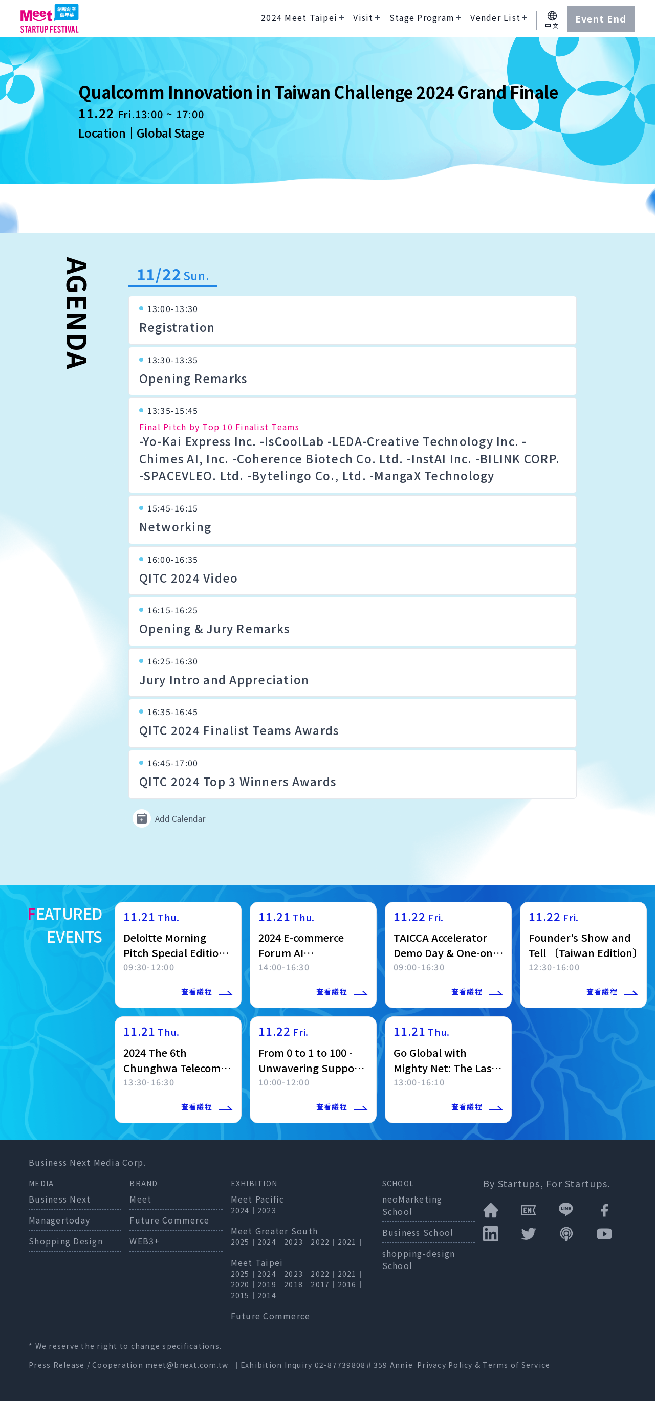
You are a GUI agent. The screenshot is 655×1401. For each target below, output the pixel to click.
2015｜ (244, 1295)
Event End (600, 18)
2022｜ (324, 1242)
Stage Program (421, 17)
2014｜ (270, 1295)
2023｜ (270, 1210)
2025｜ (244, 1242)
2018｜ (297, 1284)
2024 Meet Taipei (299, 17)
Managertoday (59, 1220)
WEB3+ (144, 1241)
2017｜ (324, 1284)
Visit (363, 17)
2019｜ (270, 1284)
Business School (418, 1232)
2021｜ (351, 1242)
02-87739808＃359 (352, 1365)
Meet (140, 1199)
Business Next (60, 1199)
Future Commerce (169, 1220)
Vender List (495, 17)
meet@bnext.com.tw (186, 1365)
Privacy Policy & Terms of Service (483, 1365)
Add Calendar (169, 818)
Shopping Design (66, 1241)
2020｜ (244, 1284)
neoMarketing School (412, 1205)
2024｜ (244, 1210)
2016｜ (351, 1284)
